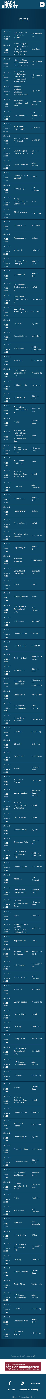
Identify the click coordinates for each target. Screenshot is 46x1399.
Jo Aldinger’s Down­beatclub (20, 707)
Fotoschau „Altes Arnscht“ (21, 535)
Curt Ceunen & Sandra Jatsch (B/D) (20, 373)
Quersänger (19, 756)
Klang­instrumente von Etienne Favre (21, 201)
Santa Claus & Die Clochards (19, 572)
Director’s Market (21, 164)
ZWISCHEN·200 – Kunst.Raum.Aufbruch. (21, 103)
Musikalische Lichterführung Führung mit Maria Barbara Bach (20, 435)
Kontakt (11, 1390)
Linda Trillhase (20, 817)
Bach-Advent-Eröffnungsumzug (21, 287)
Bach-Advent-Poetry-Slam (19, 682)
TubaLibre (18, 989)
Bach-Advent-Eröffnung (19, 461)
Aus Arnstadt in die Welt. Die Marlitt (20, 35)
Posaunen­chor (20, 511)
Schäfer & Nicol (20, 658)
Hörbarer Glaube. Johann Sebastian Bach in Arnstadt (21, 62)
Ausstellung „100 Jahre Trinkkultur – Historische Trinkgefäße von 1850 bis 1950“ (21, 49)
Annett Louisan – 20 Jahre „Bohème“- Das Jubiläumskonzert (21, 928)
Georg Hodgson (20, 336)
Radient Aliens (20, 225)
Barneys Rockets (20, 523)
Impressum (35, 1383)
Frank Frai (18, 324)
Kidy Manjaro (19, 348)
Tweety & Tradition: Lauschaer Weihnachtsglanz (21, 90)
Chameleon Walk (21, 842)
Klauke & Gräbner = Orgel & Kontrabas (20, 474)
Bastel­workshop (20, 115)
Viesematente (19, 275)
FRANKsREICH (19, 189)
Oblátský (17, 744)
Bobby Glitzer (19, 695)
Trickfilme (18, 360)
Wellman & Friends (18, 780)
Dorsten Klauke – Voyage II (21, 176)
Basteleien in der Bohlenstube (21, 139)
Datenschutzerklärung (28, 1390)
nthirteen (18, 486)
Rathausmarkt (20, 238)
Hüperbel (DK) (20, 547)
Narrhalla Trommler (18, 559)
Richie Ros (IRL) (20, 646)
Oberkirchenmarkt (21, 213)
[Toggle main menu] (42, 4)
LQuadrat (18, 731)
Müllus (17, 422)
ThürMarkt (18, 250)
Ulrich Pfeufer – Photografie (20, 262)
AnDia (16, 584)
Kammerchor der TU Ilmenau (21, 952)
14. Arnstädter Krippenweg (20, 127)
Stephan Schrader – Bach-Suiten (21, 449)
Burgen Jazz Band (21, 596)
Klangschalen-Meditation (20, 719)
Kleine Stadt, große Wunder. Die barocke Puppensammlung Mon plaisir (21, 76)
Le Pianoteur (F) (20, 385)
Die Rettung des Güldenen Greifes (21, 152)
